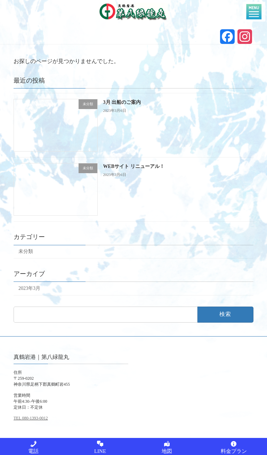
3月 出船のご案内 (122, 102)
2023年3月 (29, 288)
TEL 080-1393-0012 (31, 418)
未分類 (25, 251)
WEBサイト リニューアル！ (133, 166)
